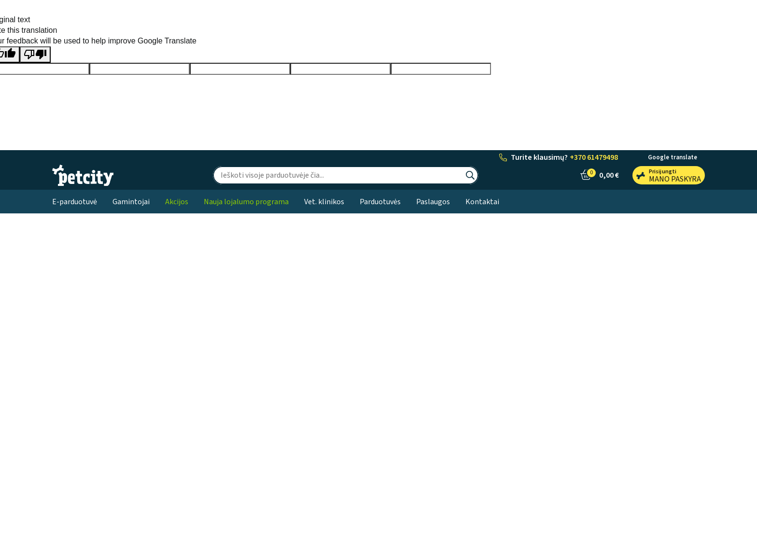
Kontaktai (482, 201)
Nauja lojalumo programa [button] (246, 201)
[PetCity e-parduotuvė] (82, 175)
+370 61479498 (594, 157)
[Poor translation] (35, 54)
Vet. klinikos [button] (324, 201)
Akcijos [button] (176, 201)
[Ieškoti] (337, 175)
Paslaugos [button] (433, 201)
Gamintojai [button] (131, 201)
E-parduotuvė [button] (74, 201)
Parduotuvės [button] (380, 201)
